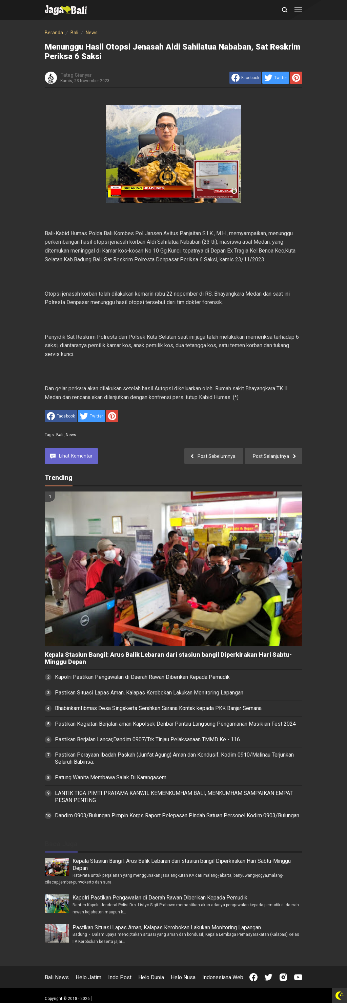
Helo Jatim (88, 977)
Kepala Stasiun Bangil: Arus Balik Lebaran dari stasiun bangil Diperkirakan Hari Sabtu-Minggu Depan (168, 658)
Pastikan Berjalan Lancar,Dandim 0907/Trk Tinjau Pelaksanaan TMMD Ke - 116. (148, 739)
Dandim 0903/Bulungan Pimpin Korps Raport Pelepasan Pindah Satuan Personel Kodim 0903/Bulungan (177, 815)
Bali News (57, 977)
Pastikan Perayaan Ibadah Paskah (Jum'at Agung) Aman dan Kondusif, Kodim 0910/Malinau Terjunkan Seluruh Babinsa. (174, 758)
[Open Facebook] (253, 977)
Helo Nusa (183, 977)
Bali (60, 434)
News (71, 434)
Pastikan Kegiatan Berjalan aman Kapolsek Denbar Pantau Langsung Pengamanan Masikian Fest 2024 (175, 724)
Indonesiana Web (222, 977)
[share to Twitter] (275, 78)
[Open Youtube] (298, 977)
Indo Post (119, 977)
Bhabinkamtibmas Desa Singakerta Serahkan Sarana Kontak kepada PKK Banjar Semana (158, 708)
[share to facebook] (245, 78)
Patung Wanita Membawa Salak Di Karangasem (110, 777)
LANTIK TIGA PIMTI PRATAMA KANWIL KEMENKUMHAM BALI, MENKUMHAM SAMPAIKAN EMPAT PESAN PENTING (174, 796)
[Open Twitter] (268, 977)
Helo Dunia (151, 977)
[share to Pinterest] (296, 78)
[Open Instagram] (283, 977)
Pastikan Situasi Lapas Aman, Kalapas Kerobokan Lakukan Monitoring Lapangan (149, 692)
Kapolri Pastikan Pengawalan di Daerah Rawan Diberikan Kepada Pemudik (142, 677)
